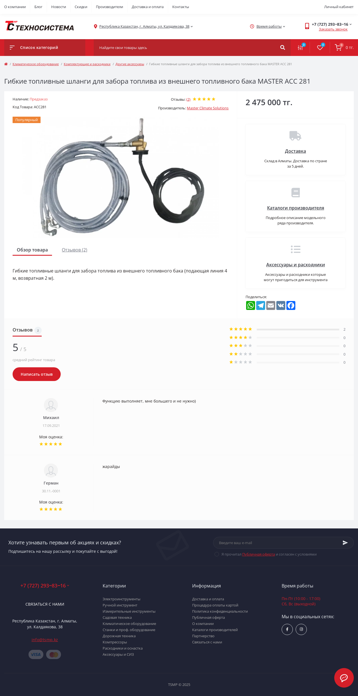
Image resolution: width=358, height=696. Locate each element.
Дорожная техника (119, 635)
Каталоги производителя (295, 208)
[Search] (283, 47)
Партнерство (203, 635)
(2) (188, 99)
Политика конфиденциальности (220, 611)
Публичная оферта (258, 554)
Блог (38, 6)
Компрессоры (115, 642)
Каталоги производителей (215, 629)
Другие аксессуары (130, 64)
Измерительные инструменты (129, 611)
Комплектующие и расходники (87, 64)
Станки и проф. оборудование (129, 629)
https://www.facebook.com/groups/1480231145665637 (287, 629)
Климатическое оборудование (36, 64)
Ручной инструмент (120, 605)
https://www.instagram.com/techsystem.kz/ (301, 629)
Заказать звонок (333, 29)
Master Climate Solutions (208, 107)
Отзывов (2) (74, 250)
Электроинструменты (121, 598)
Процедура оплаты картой (215, 605)
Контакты (180, 6)
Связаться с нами (44, 604)
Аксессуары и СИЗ (118, 654)
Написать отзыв (37, 374)
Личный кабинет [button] (339, 6)
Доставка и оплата (148, 6)
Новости (58, 6)
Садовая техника (117, 617)
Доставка (295, 151)
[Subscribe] (345, 543)
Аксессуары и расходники (295, 265)
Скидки (81, 6)
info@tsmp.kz (45, 639)
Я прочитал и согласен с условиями (269, 554)
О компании (15, 6)
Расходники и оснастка (123, 648)
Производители (109, 6)
